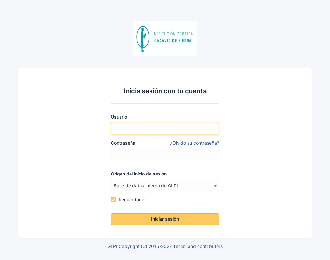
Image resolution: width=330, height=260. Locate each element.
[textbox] (165, 186)
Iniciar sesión (165, 219)
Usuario (119, 117)
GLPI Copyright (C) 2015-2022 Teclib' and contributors (165, 246)
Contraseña (165, 143)
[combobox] (165, 185)
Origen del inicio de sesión (139, 173)
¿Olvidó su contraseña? (194, 142)
